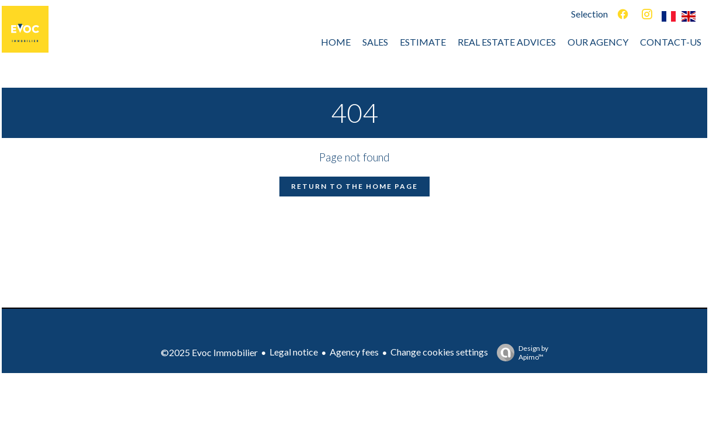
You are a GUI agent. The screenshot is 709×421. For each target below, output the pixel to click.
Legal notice (293, 351)
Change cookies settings (439, 351)
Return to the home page (354, 186)
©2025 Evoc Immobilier (209, 352)
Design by (519, 352)
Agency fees (354, 351)
